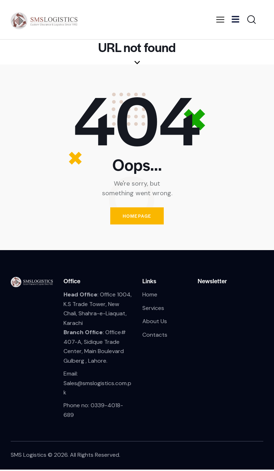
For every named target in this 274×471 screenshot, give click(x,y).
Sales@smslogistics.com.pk (97, 389)
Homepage (137, 216)
